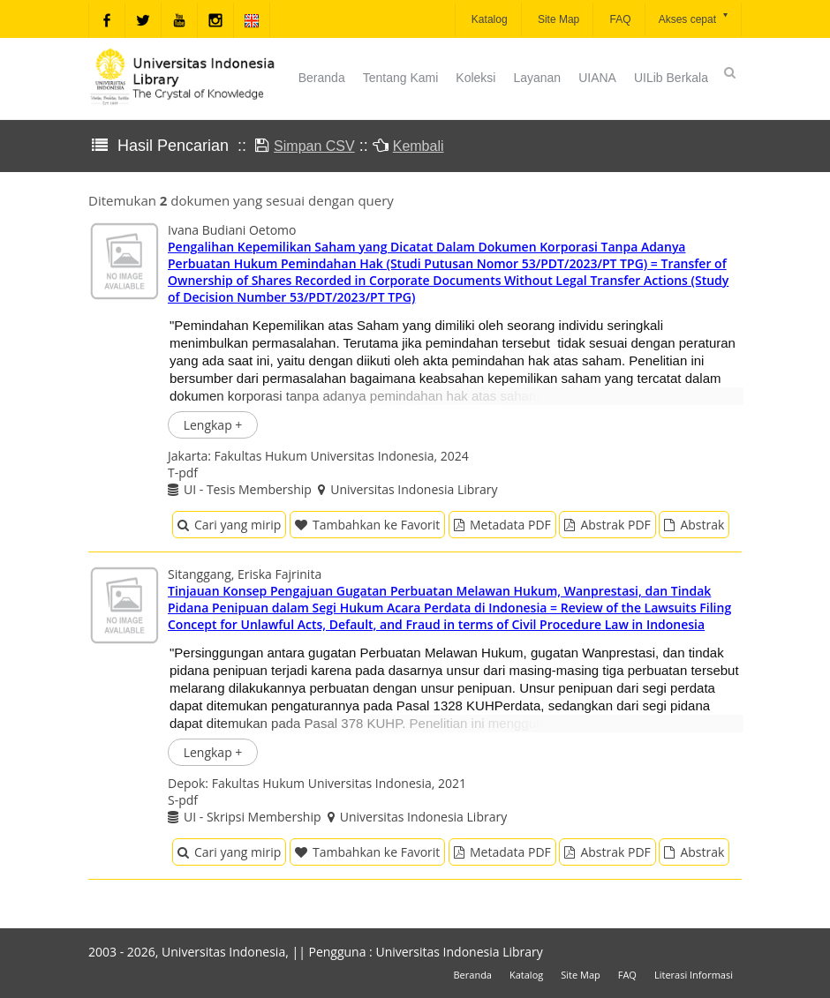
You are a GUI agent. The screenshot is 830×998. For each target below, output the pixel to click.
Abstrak (694, 524)
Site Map (557, 19)
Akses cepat (694, 18)
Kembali (418, 146)
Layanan (537, 78)
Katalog (488, 19)
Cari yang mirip (229, 524)
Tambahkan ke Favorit (367, 524)
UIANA (597, 78)
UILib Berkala (671, 78)
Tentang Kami (401, 78)
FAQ (618, 19)
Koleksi (475, 78)
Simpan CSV (314, 146)
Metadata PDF (502, 524)
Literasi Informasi (693, 974)
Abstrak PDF (607, 524)
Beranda (321, 78)
